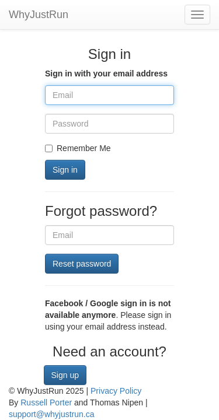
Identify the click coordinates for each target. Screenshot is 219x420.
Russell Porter (46, 402)
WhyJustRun (38, 14)
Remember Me (78, 148)
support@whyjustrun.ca (52, 414)
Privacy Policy (116, 391)
